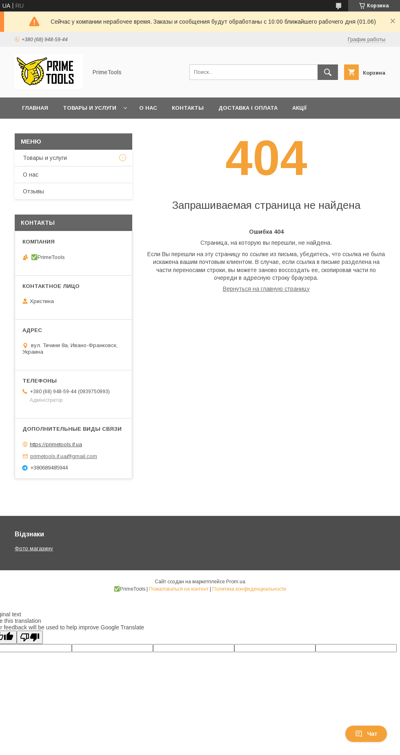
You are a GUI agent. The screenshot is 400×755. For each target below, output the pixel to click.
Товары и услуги (89, 108)
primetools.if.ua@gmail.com (63, 456)
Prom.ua (235, 582)
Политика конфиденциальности (249, 589)
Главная (35, 108)
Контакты (188, 108)
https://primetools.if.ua (56, 444)
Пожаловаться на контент (179, 589)
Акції (299, 108)
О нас (148, 108)
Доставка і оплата (248, 108)
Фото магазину (34, 548)
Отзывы (33, 191)
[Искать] (328, 72)
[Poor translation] (30, 637)
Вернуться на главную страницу (266, 289)
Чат (366, 733)
